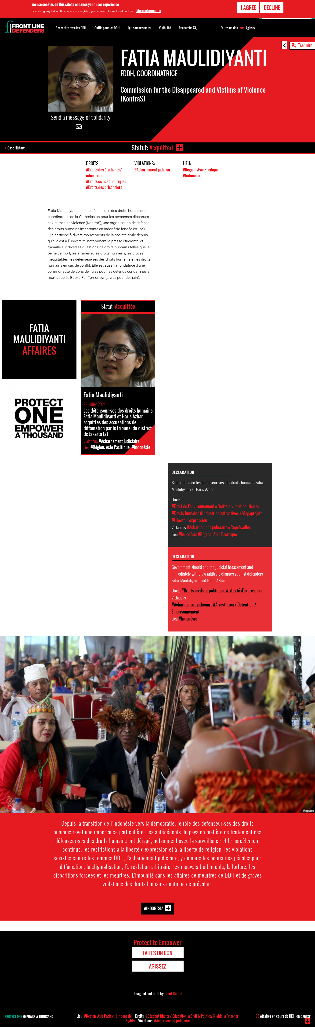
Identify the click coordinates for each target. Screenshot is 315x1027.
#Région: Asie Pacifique (201, 170)
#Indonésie (191, 175)
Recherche (188, 27)
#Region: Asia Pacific (99, 1016)
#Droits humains (185, 513)
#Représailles (239, 527)
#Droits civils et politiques (106, 181)
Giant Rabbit (173, 993)
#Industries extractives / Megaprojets (231, 513)
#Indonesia (153, 908)
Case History (16, 147)
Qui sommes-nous (139, 27)
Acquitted (161, 147)
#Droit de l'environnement (193, 506)
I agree (248, 7)
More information (148, 10)
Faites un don (229, 27)
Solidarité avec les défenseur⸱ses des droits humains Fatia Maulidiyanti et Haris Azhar (217, 485)
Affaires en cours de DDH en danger (281, 1016)
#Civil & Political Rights (205, 1016)
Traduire (305, 45)
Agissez (250, 27)
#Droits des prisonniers (104, 187)
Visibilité (165, 27)
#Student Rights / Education (166, 1016)
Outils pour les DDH (106, 27)
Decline (272, 7)
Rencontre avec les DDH (71, 27)
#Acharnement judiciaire (153, 170)
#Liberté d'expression (189, 520)
